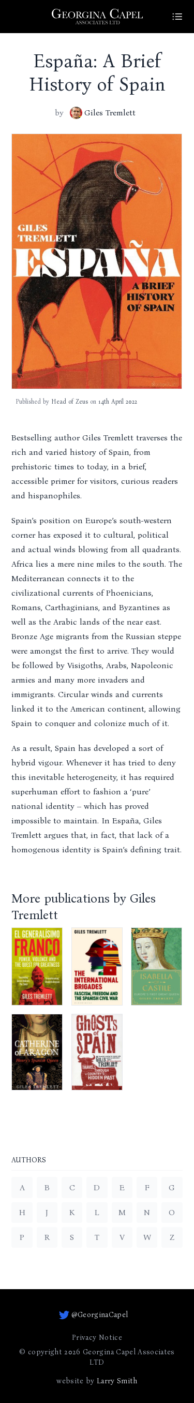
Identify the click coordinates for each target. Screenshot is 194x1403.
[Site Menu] (177, 16)
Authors (28, 1160)
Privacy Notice (97, 1337)
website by (96, 1381)
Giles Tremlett (103, 113)
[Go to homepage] (97, 16)
